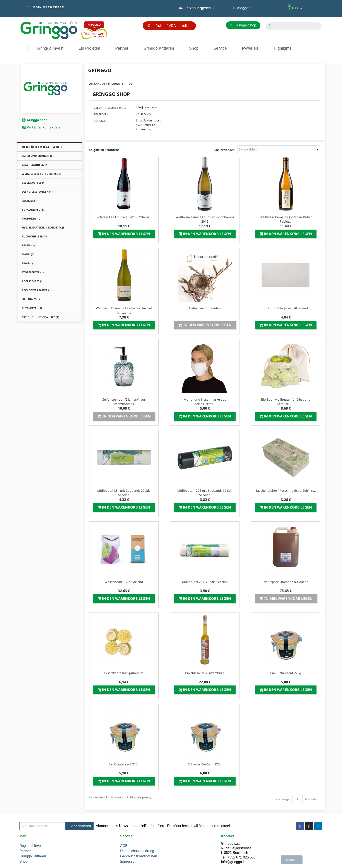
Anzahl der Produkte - (107, 84)
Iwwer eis (250, 48)
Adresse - (100, 121)
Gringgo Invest (50, 48)
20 (130, 84)
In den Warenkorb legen (124, 233)
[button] (46, 7)
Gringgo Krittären (159, 48)
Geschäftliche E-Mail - (111, 108)
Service (220, 48)
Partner (121, 48)
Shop (193, 48)
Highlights (282, 48)
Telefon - (101, 114)
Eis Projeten (89, 48)
